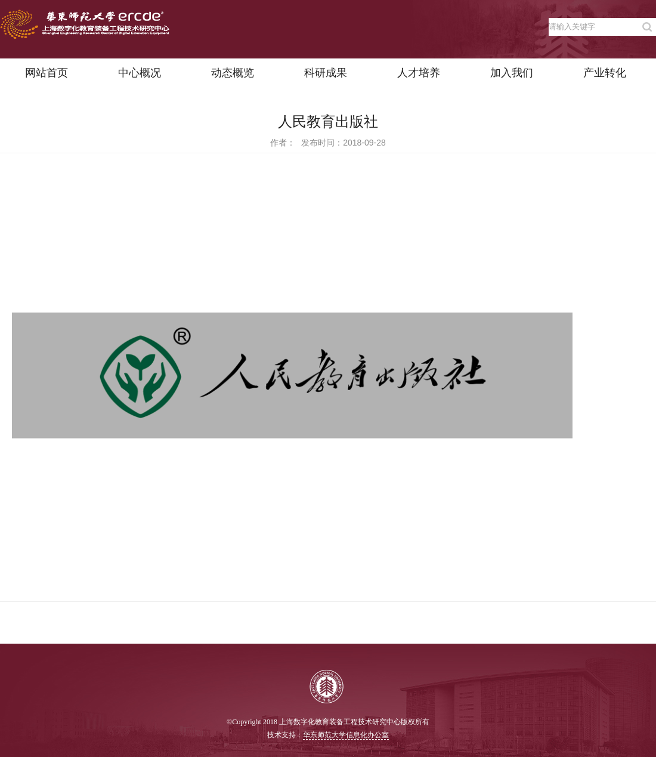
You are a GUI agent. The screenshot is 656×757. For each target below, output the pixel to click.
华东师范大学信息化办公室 (346, 735)
